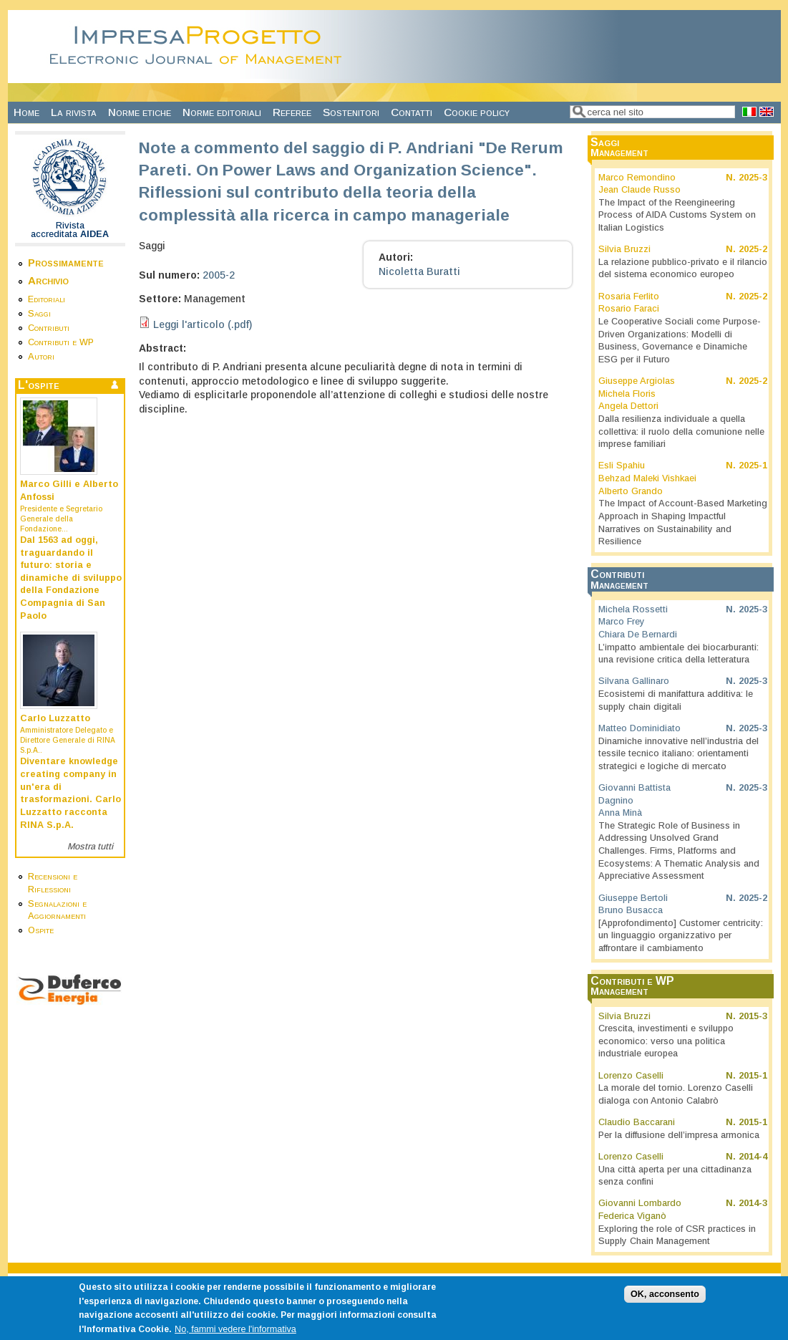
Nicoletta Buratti (419, 271)
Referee (292, 112)
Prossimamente (66, 262)
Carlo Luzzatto (55, 718)
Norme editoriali (222, 112)
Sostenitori (351, 112)
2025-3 (753, 178)
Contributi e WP (61, 342)
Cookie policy (477, 112)
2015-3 (753, 1016)
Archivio (48, 280)
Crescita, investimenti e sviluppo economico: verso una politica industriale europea (666, 1041)
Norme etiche (139, 112)
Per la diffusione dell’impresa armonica (678, 1135)
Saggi (39, 314)
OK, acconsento (665, 1301)
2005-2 (219, 275)
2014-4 (753, 1157)
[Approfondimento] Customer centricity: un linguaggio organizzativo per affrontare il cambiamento (680, 935)
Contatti (411, 112)
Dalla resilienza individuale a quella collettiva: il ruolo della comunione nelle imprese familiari (681, 431)
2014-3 (753, 1203)
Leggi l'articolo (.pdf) (202, 324)
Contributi (48, 328)
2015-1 (753, 1076)
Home (26, 112)
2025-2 (753, 249)
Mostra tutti (90, 847)
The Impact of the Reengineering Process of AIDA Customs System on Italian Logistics (677, 215)
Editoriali (46, 299)
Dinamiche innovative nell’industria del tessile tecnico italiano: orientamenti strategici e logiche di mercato (678, 753)
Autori (41, 357)
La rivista (74, 112)
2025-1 (753, 466)
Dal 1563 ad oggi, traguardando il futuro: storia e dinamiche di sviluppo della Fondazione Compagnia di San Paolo (71, 578)
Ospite (41, 930)
